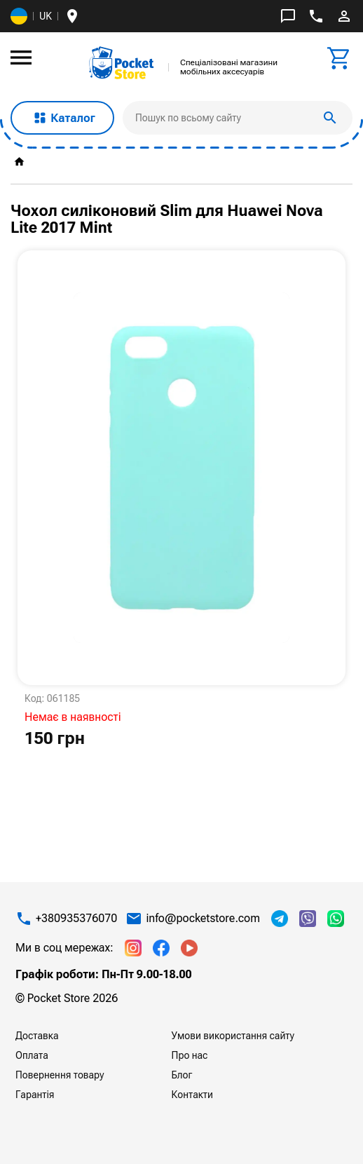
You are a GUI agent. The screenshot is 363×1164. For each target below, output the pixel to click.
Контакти (192, 1094)
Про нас (190, 1055)
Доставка (36, 1035)
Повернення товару (59, 1075)
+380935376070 (76, 918)
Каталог (62, 117)
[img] (122, 63)
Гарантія (35, 1094)
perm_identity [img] (344, 16)
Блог (182, 1075)
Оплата (31, 1055)
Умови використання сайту (233, 1035)
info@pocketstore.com (203, 918)
